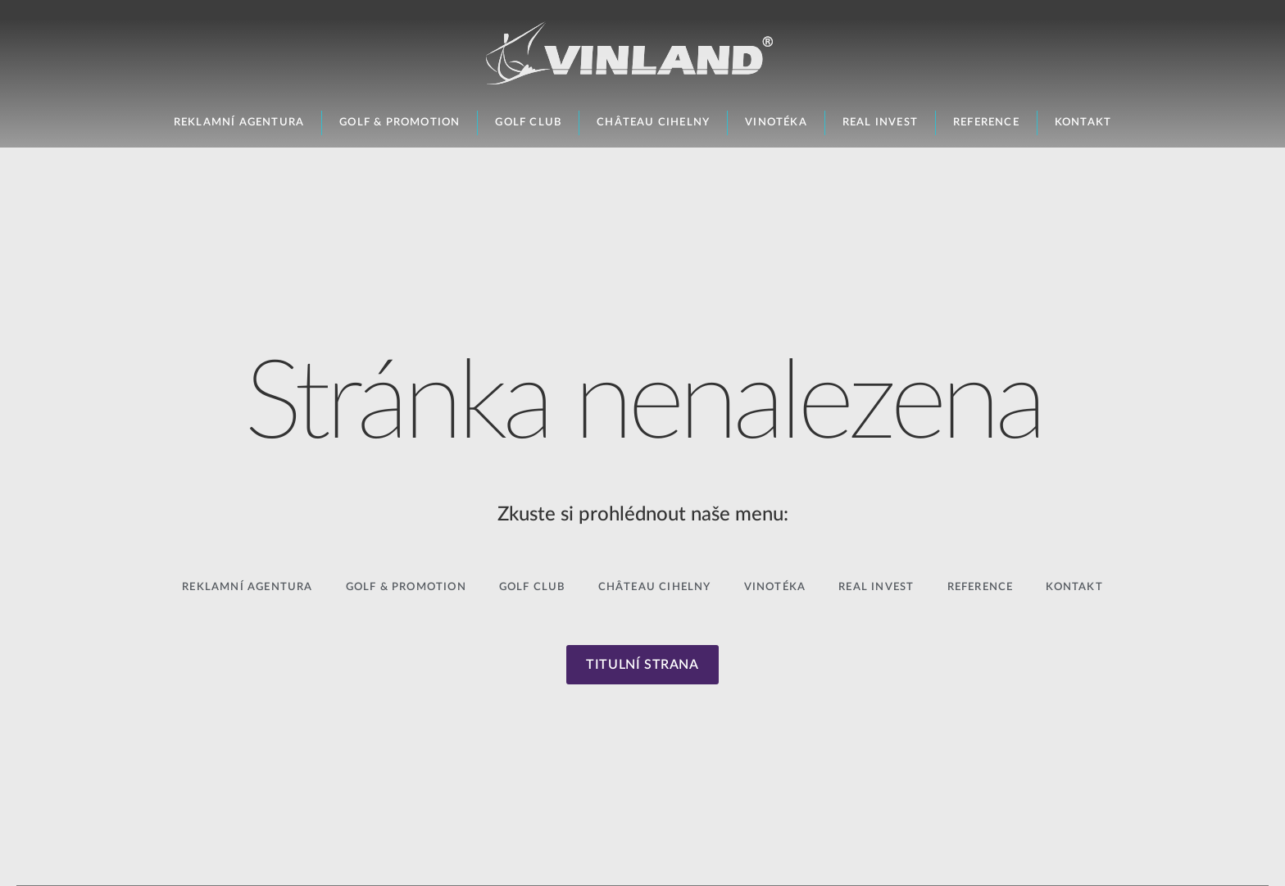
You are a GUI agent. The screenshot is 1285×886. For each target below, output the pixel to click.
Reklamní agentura (239, 122)
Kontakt (1083, 122)
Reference (986, 122)
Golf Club (528, 122)
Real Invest (880, 122)
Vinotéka (776, 122)
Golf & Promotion (399, 122)
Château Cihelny (653, 122)
